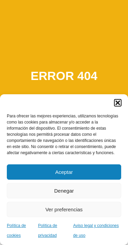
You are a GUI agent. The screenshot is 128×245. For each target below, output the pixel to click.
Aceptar (64, 172)
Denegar (64, 191)
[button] (117, 102)
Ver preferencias (64, 209)
